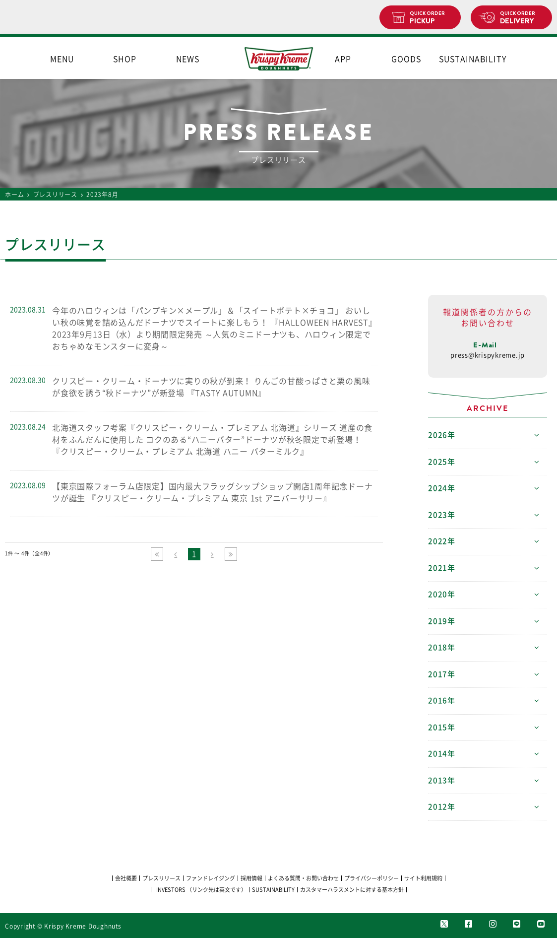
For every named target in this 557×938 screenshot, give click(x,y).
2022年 (441, 541)
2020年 (441, 594)
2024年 (441, 488)
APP (343, 59)
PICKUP (431, 17)
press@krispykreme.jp (487, 355)
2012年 (441, 806)
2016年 (441, 700)
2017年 (441, 674)
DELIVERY (522, 17)
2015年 (441, 727)
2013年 (441, 780)
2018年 (441, 647)
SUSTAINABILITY (468, 59)
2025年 (441, 462)
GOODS (406, 59)
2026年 (441, 435)
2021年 (441, 568)
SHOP (124, 59)
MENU (62, 59)
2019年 (441, 621)
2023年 (441, 515)
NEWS (187, 59)
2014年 (441, 753)
